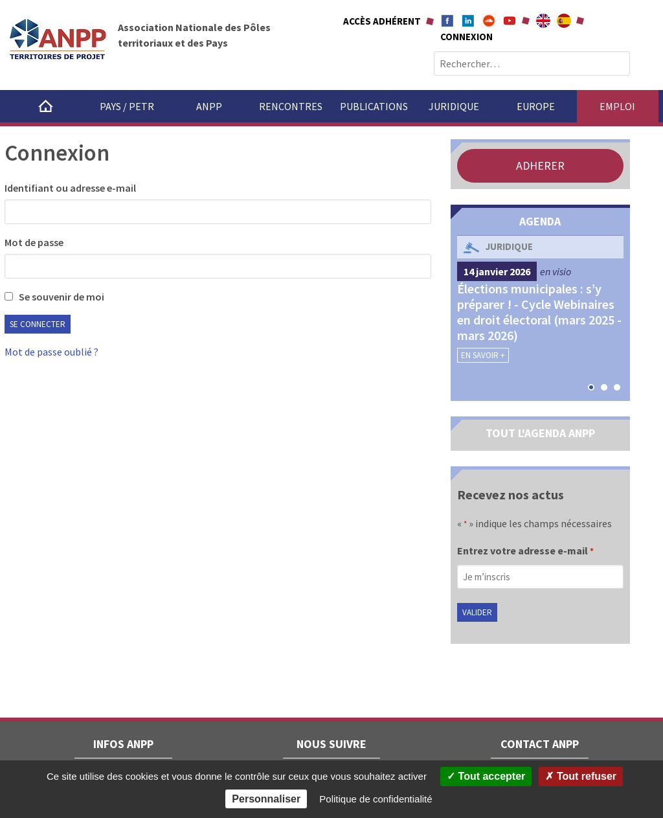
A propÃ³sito (564, 21)
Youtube (509, 21)
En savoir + (483, 355)
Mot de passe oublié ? (51, 351)
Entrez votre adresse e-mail (525, 552)
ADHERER (540, 165)
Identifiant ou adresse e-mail (70, 187)
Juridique (454, 106)
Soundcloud (489, 21)
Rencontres (290, 106)
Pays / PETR (127, 106)
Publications (374, 106)
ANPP (209, 106)
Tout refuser (580, 776)
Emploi (617, 106)
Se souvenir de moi (54, 296)
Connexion (466, 36)
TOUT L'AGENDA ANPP (540, 433)
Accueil (45, 106)
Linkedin (468, 21)
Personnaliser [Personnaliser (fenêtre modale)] (266, 798)
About (543, 21)
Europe (536, 106)
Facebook (447, 21)
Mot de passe (34, 242)
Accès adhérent (382, 21)
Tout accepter (486, 776)
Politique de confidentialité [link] (375, 798)
